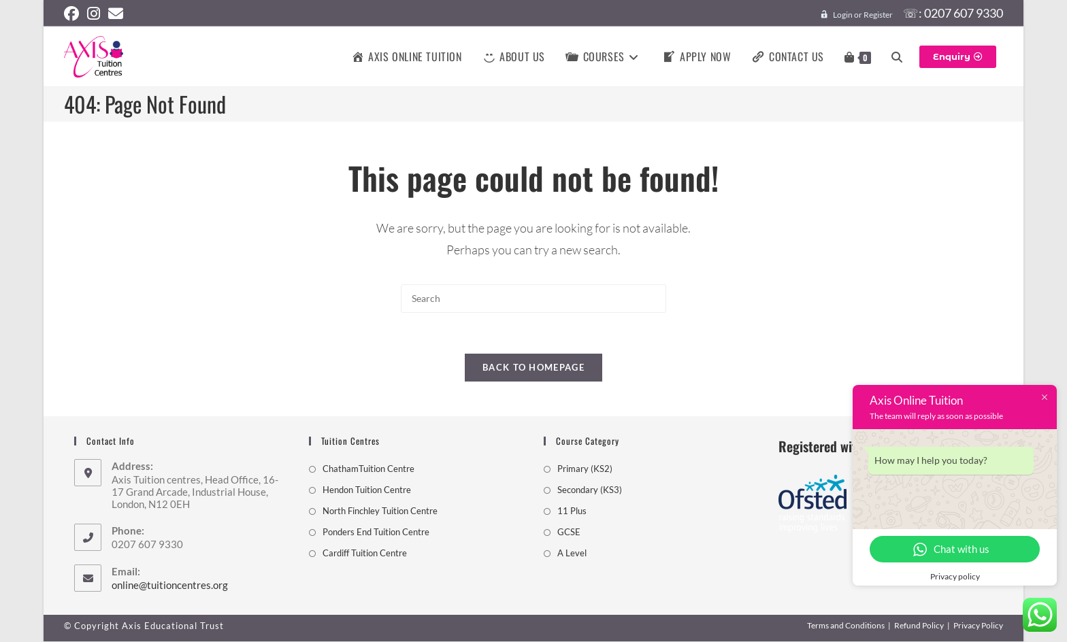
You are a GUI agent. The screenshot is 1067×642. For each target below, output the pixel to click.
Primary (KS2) (584, 469)
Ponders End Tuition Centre (376, 532)
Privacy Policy (978, 626)
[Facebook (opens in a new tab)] (73, 13)
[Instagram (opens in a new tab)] (93, 13)
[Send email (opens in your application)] (115, 13)
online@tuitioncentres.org (170, 585)
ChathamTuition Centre (368, 469)
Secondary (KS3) (589, 490)
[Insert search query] (533, 298)
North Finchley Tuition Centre (380, 511)
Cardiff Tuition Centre (365, 553)
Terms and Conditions (846, 626)
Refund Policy (919, 626)
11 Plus (572, 511)
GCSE (568, 532)
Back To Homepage (533, 367)
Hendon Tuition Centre (367, 490)
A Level (572, 553)
